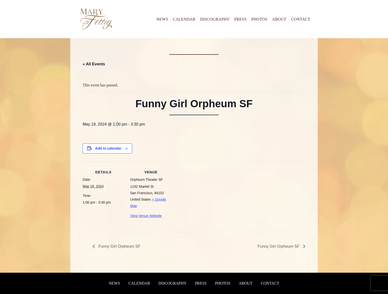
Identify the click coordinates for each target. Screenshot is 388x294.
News (162, 19)
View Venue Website (146, 216)
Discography (215, 19)
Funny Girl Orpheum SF (118, 246)
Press (240, 19)
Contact (300, 19)
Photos (259, 19)
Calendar (184, 19)
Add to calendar (108, 148)
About (279, 19)
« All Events (94, 64)
